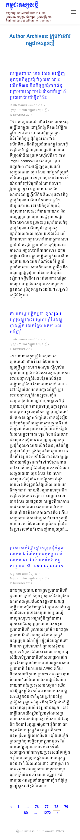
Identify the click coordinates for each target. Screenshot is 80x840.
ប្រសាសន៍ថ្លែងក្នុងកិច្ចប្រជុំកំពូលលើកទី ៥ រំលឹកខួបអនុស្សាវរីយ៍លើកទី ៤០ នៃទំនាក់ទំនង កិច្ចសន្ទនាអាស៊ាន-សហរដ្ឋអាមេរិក (37, 557)
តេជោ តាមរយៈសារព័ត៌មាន (26, 105)
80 (26, 813)
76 (37, 807)
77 (46, 807)
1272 (47, 813)
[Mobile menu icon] (73, 11)
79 (66, 807)
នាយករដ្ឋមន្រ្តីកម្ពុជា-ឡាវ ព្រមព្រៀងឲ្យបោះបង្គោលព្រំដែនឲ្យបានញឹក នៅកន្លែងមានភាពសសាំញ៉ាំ (36, 323)
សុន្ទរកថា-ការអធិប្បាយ (24, 574)
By (28, 110)
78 (56, 807)
